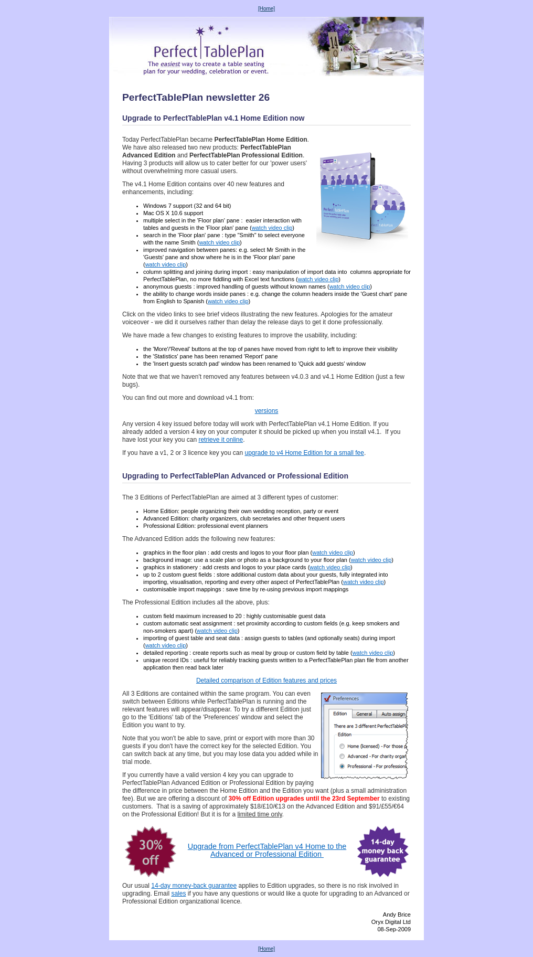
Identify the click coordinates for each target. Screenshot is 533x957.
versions (267, 410)
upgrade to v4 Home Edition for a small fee (304, 452)
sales (178, 893)
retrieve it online (220, 439)
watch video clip (272, 228)
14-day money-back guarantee (194, 885)
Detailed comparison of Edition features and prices (266, 680)
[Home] (266, 9)
